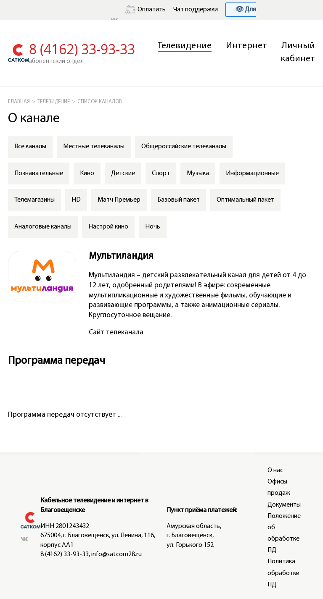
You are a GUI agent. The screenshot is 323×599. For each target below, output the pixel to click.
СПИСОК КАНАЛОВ (99, 102)
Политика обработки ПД (283, 573)
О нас (275, 470)
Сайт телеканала (116, 332)
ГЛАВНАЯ (19, 102)
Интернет (246, 46)
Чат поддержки (195, 9)
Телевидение (185, 46)
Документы (284, 505)
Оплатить (145, 9)
